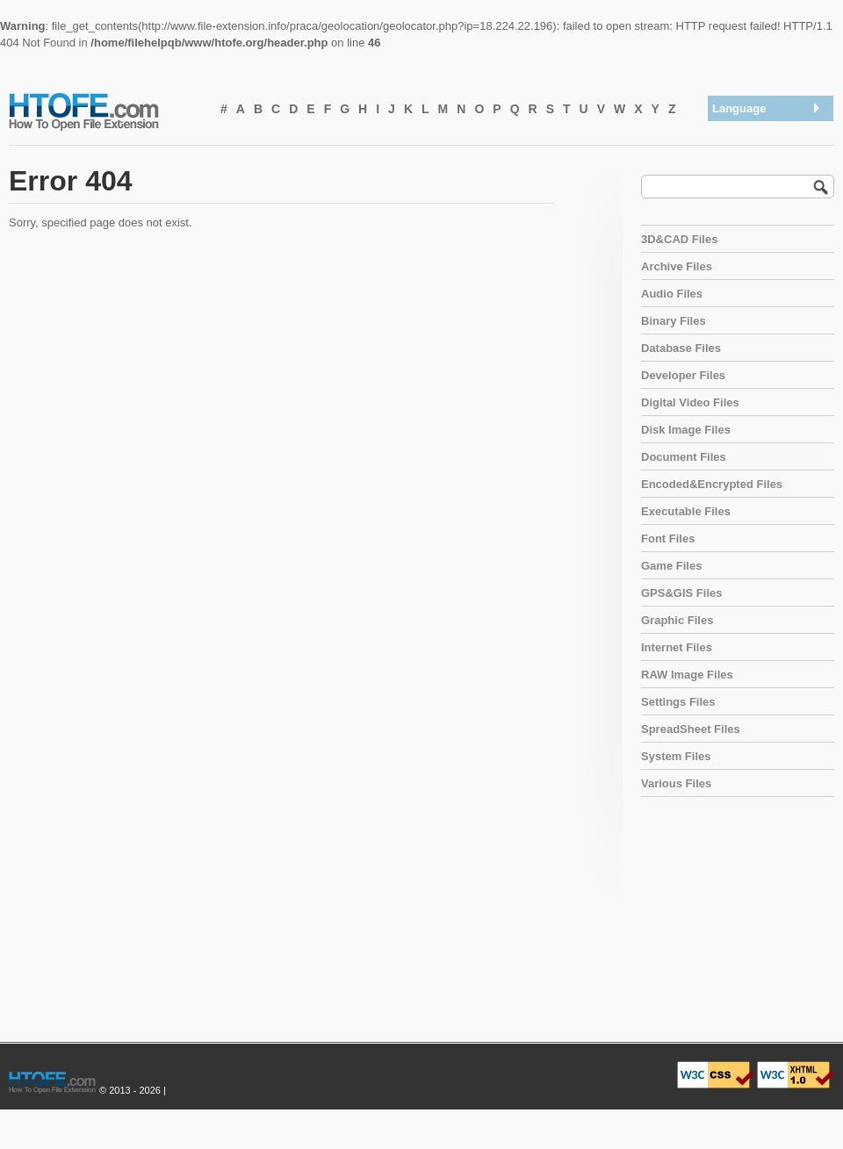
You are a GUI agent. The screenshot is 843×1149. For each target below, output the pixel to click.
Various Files (676, 783)
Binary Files (673, 320)
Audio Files (671, 293)
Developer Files (683, 375)
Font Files (668, 538)
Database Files (681, 348)
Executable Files (686, 511)
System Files (676, 756)
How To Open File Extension (103, 110)
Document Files (683, 456)
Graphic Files (677, 620)
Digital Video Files (690, 402)
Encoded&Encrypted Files (711, 484)
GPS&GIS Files (681, 593)
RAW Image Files (687, 674)
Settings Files (678, 701)
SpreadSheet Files (690, 729)
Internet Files (676, 647)
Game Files (671, 565)
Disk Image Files (686, 429)
